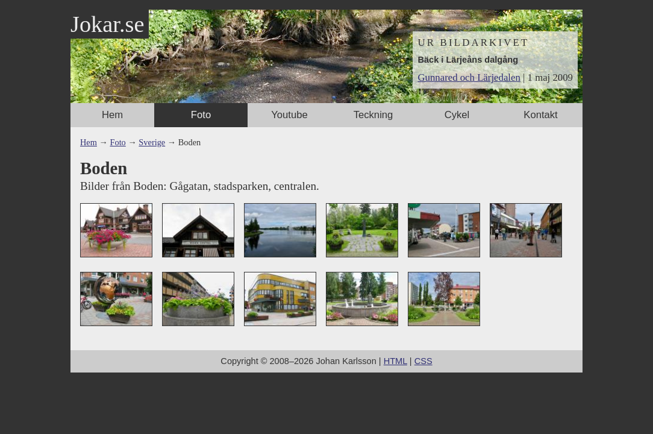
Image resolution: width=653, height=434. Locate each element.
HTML (395, 361)
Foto (201, 115)
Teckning (373, 115)
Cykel (457, 115)
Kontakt (540, 115)
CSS (423, 361)
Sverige (152, 142)
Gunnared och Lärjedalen (468, 77)
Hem (112, 115)
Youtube (289, 115)
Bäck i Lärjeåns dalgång (467, 59)
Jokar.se (107, 24)
